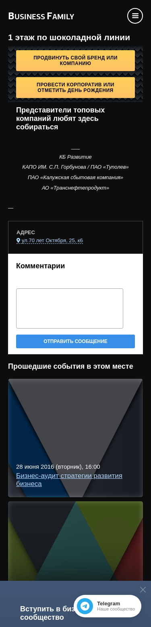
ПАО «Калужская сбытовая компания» (75, 177)
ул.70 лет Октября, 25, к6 (52, 240)
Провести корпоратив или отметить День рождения (75, 87)
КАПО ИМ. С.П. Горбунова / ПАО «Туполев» (75, 167)
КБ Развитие (75, 157)
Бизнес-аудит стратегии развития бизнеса (69, 480)
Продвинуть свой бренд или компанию (75, 60)
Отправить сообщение (75, 341)
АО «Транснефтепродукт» (75, 188)
